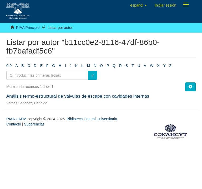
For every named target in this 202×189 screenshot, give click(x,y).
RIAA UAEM (16, 119)
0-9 (9, 66)
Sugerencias (34, 124)
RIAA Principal (27, 27)
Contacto (13, 124)
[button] (138, 5)
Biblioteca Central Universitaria (92, 119)
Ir (92, 75)
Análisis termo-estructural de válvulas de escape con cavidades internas (77, 96)
